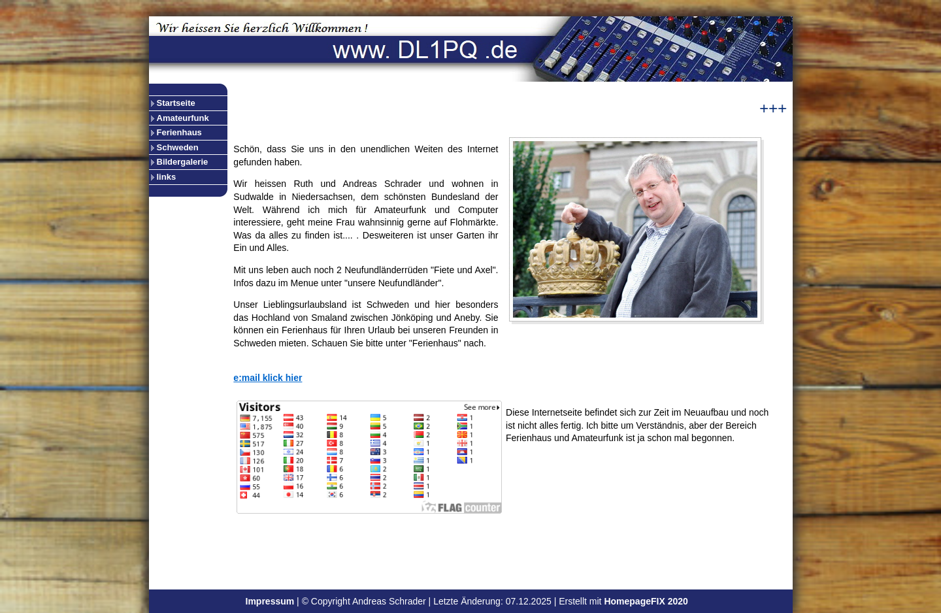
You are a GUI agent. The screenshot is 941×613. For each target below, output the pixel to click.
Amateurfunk (183, 118)
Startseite (176, 103)
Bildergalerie (182, 162)
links (166, 177)
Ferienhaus (179, 132)
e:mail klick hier (267, 378)
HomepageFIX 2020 (645, 601)
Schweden (178, 147)
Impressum (270, 601)
